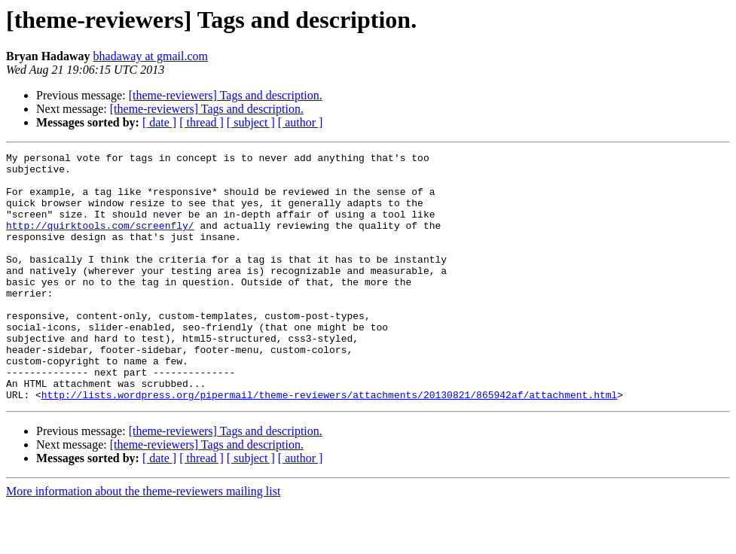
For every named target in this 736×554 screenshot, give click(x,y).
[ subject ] (251, 122)
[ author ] (300, 122)
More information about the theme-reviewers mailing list (143, 540)
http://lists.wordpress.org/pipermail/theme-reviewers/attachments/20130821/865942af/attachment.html (329, 444)
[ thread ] (201, 122)
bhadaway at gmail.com (150, 56)
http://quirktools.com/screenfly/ (100, 241)
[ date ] (159, 122)
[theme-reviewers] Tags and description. (225, 95)
